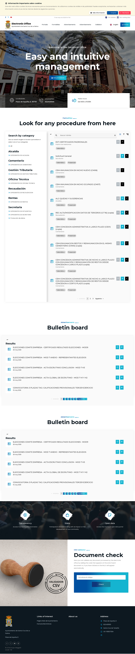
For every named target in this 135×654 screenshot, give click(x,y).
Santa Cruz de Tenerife (111, 628)
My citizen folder (77, 78)
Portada (45, 25)
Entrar (125, 25)
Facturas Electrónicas (45, 624)
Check (101, 584)
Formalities (56, 25)
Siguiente (99, 299)
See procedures (57, 78)
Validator (98, 25)
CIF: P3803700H (108, 632)
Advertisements (69, 25)
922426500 (49, 102)
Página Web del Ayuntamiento (48, 621)
